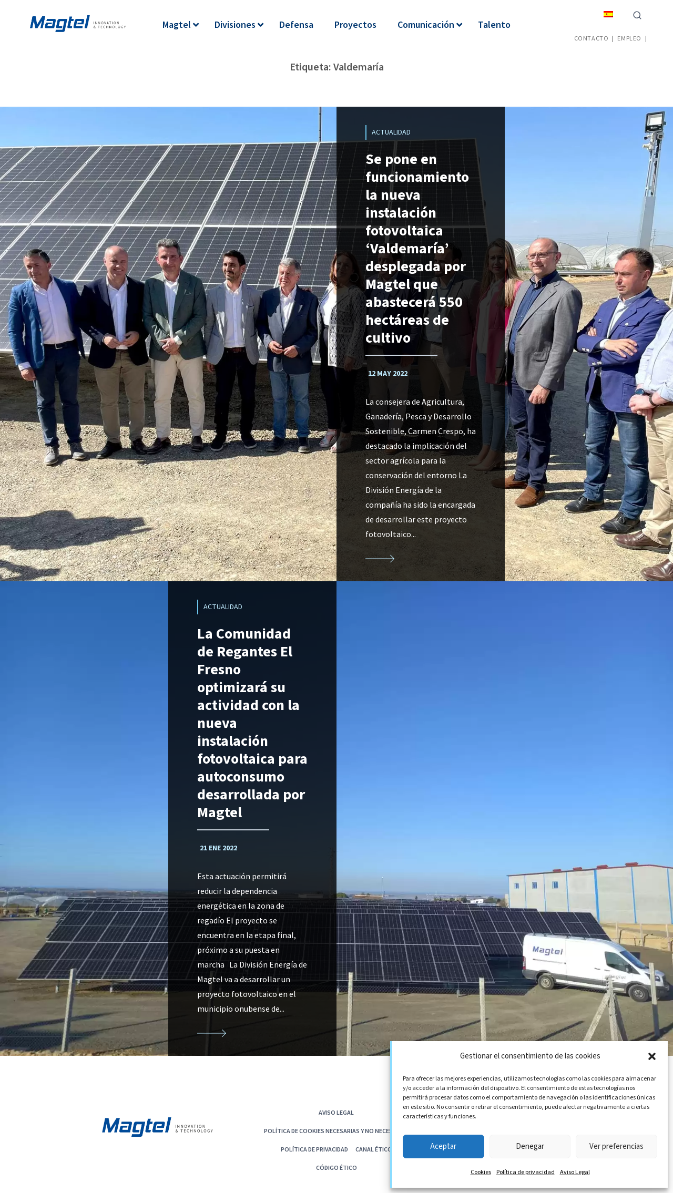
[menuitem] (608, 14)
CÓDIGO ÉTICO (336, 1167)
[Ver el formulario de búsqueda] (637, 14)
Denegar (530, 1146)
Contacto (591, 38)
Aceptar (443, 1146)
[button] (652, 1056)
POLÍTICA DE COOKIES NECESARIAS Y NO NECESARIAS (336, 1131)
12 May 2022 (387, 373)
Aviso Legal (575, 1172)
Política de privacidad (525, 1172)
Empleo (629, 38)
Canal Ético (373, 1149)
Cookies (481, 1172)
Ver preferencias (616, 1146)
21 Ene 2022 (218, 848)
